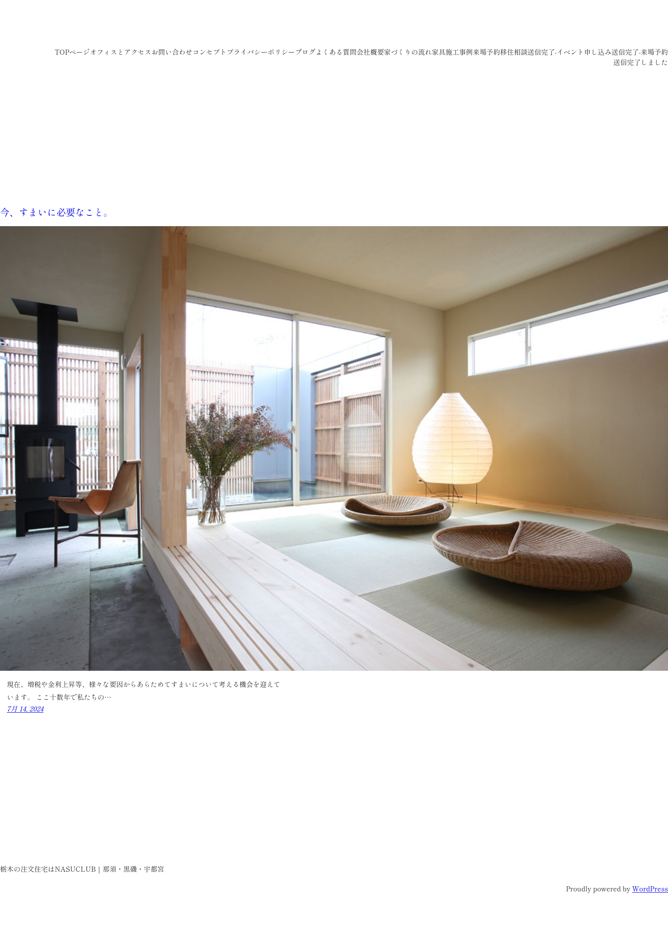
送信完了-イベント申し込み (569, 52)
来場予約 (486, 52)
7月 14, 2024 (25, 708)
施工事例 (459, 52)
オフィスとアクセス (120, 52)
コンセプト (209, 52)
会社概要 (370, 52)
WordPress (650, 888)
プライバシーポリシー (261, 52)
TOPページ (72, 52)
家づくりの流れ (408, 52)
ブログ (305, 52)
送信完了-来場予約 (640, 52)
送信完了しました (640, 62)
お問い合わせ (171, 52)
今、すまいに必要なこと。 (56, 211)
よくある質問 (335, 52)
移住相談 (513, 52)
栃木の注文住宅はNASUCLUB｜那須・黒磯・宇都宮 (150, 25)
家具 (438, 52)
